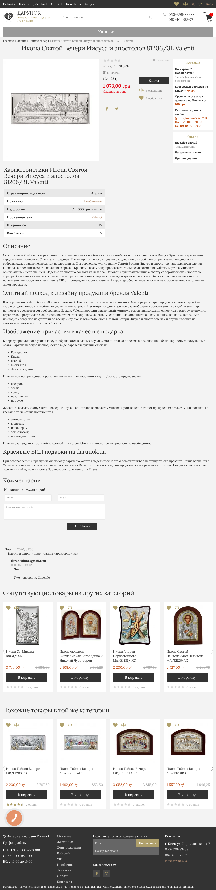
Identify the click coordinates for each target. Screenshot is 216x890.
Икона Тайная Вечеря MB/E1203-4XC (76, 770)
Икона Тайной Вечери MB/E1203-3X (23, 770)
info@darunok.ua (176, 860)
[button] (212, 650)
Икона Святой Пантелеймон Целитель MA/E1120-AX (185, 655)
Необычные (93, 200)
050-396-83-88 (178, 14)
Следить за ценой (115, 91)
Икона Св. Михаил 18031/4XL (20, 653)
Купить (154, 80)
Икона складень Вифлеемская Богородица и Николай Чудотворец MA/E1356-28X (81, 656)
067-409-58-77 (181, 19)
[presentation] (34, 529)
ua (200, 4)
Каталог (106, 30)
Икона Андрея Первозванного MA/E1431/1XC (124, 655)
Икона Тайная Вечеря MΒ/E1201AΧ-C (130, 770)
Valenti (97, 216)
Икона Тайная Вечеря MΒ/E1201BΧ (183, 770)
